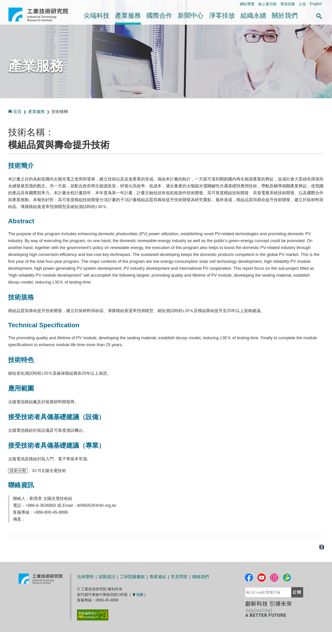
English (316, 4)
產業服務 (128, 15)
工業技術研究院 (41, 14)
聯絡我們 (200, 576)
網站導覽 (247, 4)
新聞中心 (191, 15)
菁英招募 (287, 4)
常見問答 (179, 576)
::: (1, 103)
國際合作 (159, 15)
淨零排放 (222, 15)
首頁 (14, 111)
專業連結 (157, 576)
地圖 (137, 595)
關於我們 (285, 15)
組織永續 (253, 15)
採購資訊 (106, 576)
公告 (302, 4)
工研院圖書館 (132, 576)
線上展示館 (267, 4)
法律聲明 (85, 576)
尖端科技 (97, 15)
